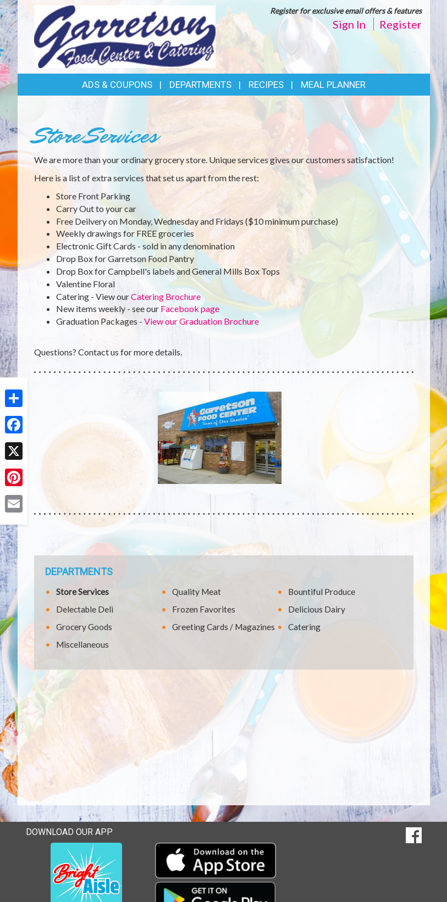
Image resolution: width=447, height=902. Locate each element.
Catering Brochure (166, 296)
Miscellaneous (82, 644)
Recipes (266, 84)
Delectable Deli (84, 609)
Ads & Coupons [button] (117, 84)
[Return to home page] (125, 36)
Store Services (82, 592)
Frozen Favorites (203, 609)
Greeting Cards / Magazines (223, 627)
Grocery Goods (84, 627)
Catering (304, 627)
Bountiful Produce (321, 592)
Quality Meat (196, 592)
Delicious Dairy (316, 609)
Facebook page (190, 308)
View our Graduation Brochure (201, 321)
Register (400, 24)
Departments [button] (200, 84)
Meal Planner (333, 84)
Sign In (349, 24)
